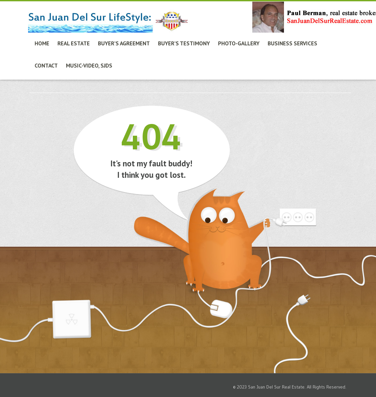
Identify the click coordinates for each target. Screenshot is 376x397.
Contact (46, 65)
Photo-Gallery (238, 43)
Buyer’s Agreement (124, 43)
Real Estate (73, 43)
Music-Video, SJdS (89, 65)
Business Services (292, 43)
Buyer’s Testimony (184, 43)
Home (42, 43)
